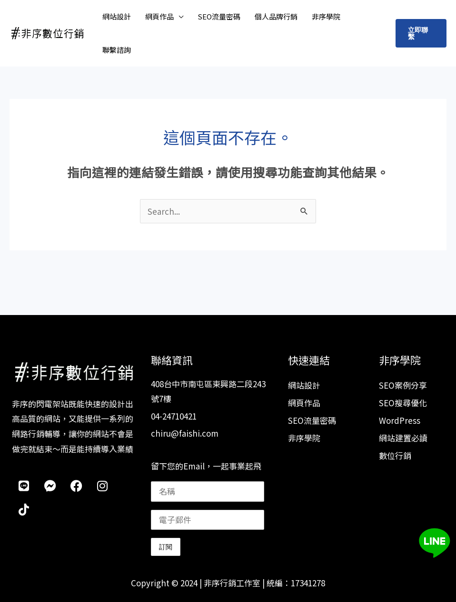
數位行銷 (395, 455)
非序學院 (326, 16)
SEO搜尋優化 (403, 403)
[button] (421, 33)
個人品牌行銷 (276, 16)
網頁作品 (159, 16)
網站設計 (116, 16)
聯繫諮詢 (116, 50)
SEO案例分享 (403, 385)
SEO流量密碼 (219, 16)
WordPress (399, 420)
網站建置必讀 (403, 438)
